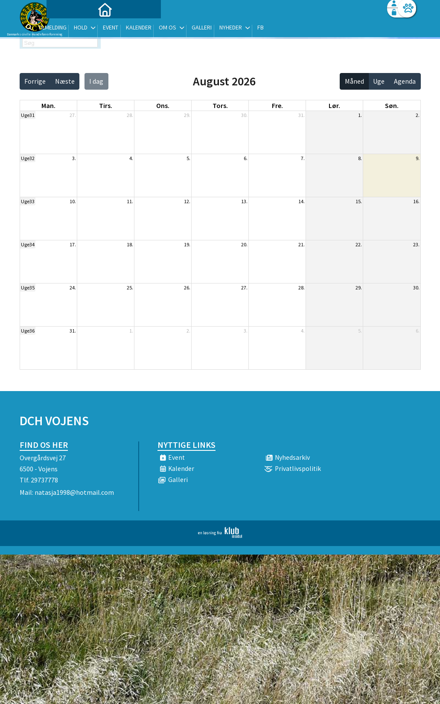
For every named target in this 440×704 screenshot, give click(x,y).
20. (244, 244)
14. (301, 201)
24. (73, 287)
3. (74, 158)
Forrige (35, 81)
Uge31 (28, 115)
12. (187, 201)
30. (244, 115)
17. (73, 244)
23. (416, 244)
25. (130, 287)
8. (360, 158)
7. (303, 158)
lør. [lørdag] (334, 105)
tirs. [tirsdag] (105, 105)
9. (418, 158)
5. (188, 158)
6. (246, 158)
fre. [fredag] (277, 105)
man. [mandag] (48, 105)
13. (244, 201)
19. (187, 244)
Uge (379, 81)
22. (358, 244)
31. (301, 115)
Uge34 (28, 244)
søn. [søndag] (392, 105)
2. (418, 115)
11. (130, 201)
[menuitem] (73, 28)
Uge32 (28, 158)
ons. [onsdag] (162, 105)
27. (73, 115)
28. (130, 115)
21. (301, 244)
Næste (65, 81)
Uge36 (28, 330)
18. (130, 244)
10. (73, 201)
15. (358, 201)
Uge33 (28, 201)
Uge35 (28, 287)
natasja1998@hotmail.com (74, 492)
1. (360, 115)
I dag (96, 81)
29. (187, 115)
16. (416, 201)
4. (131, 158)
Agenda (405, 81)
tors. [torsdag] (220, 105)
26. (187, 287)
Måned (354, 81)
